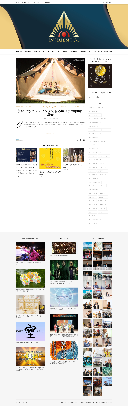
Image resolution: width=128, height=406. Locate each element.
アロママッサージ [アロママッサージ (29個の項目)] (95, 133)
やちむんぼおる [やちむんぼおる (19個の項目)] (94, 130)
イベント (55, 51)
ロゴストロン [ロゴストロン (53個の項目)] (104, 156)
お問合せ (47, 2)
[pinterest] (110, 2)
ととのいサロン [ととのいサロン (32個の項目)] (94, 115)
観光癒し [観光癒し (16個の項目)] (93, 208)
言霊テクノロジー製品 (69, 51)
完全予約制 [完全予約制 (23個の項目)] (102, 171)
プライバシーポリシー (27, 2)
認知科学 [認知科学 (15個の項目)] (102, 212)
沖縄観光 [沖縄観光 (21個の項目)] (104, 193)
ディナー (58, 106)
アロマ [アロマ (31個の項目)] (107, 130)
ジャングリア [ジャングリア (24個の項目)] (94, 145)
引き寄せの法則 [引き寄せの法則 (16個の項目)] (94, 182)
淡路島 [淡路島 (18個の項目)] (92, 197)
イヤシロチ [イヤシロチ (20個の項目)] (93, 137)
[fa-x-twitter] (104, 2)
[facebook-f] (101, 2)
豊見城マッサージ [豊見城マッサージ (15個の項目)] (95, 219)
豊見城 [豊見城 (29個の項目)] (92, 215)
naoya (21, 140)
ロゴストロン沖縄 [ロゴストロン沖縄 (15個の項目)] (95, 159)
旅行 (53, 107)
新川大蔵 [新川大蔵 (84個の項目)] (93, 186)
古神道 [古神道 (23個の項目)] (103, 167)
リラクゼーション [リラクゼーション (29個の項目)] (95, 152)
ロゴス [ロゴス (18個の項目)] (92, 156)
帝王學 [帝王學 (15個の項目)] (103, 174)
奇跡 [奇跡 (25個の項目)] (91, 171)
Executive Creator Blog (30, 106)
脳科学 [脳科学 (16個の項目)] (103, 204)
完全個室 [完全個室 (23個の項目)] (93, 174)
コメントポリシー (39, 2)
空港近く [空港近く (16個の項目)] (93, 204)
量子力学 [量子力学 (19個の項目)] (93, 223)
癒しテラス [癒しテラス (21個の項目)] (102, 200)
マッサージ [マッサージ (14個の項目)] (93, 148)
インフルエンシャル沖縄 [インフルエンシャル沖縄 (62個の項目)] (97, 141)
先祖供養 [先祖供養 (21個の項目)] (93, 167)
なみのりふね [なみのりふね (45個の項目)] (94, 126)
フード (72, 106)
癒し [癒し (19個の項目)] (91, 200)
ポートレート (78, 106)
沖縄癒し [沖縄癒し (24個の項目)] (93, 193)
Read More (50, 133)
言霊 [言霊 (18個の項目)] (102, 208)
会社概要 (28, 51)
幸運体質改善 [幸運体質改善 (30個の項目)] (94, 178)
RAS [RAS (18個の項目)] (101, 107)
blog (17, 2)
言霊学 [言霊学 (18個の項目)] (92, 212)
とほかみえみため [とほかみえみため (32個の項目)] (95, 122)
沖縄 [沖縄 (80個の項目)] (102, 186)
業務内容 (37, 51)
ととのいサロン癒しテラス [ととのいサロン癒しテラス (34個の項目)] (97, 118)
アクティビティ (45, 106)
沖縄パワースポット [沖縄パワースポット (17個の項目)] (96, 189)
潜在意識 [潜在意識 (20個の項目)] (102, 197)
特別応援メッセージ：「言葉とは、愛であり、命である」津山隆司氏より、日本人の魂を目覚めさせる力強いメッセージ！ (26, 170)
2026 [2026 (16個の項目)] (92, 107)
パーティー (65, 106)
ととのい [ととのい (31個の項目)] (93, 111)
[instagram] (107, 2)
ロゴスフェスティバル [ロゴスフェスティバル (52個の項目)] (96, 163)
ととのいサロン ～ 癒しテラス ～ (99, 51)
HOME (20, 51)
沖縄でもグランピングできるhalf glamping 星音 (50, 113)
